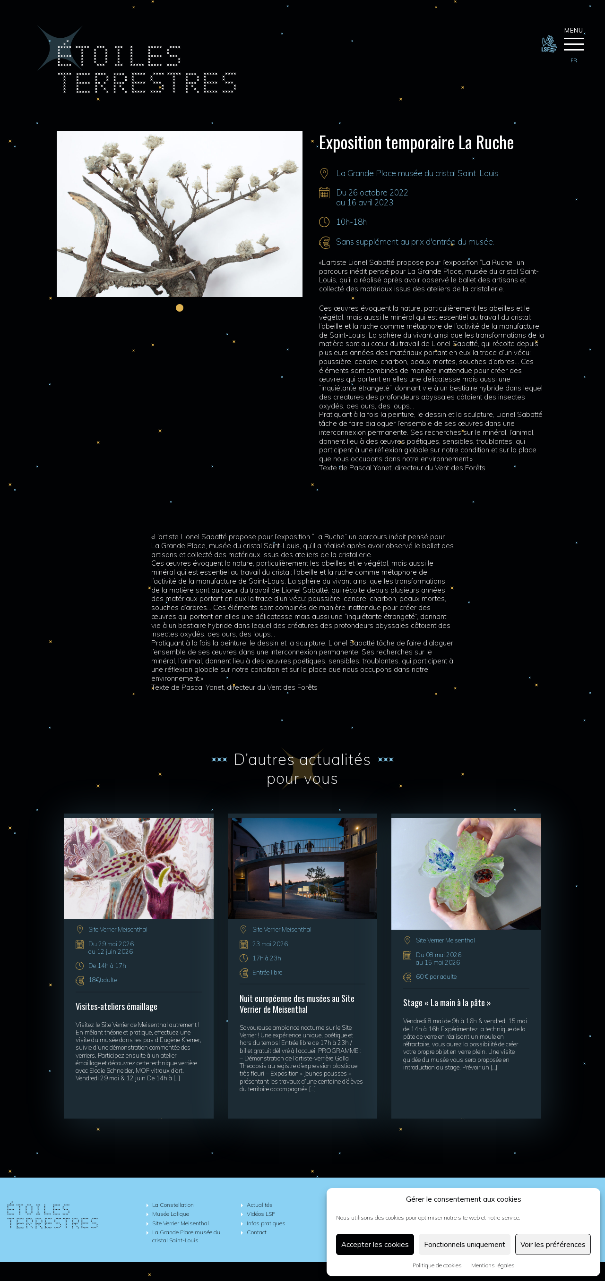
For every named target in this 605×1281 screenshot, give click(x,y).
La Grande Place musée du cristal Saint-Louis (417, 173)
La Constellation (173, 1204)
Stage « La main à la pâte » (447, 1002)
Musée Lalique (170, 1213)
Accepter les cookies (375, 1244)
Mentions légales (493, 1265)
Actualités (260, 1204)
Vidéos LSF (261, 1213)
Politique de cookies (437, 1265)
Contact (257, 1232)
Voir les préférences (553, 1244)
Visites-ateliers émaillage (116, 1006)
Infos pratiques (266, 1223)
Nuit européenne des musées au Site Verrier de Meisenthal (297, 1004)
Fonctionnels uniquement (464, 1244)
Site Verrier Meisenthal (117, 929)
